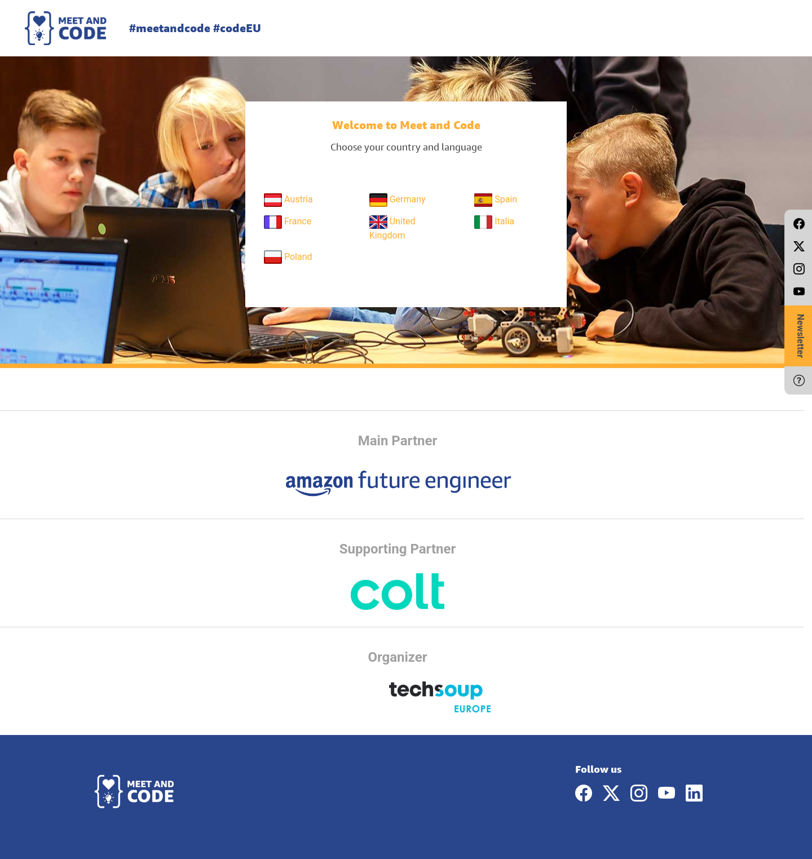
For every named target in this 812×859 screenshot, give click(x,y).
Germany (397, 200)
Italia (494, 222)
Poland (288, 257)
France (287, 222)
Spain (495, 200)
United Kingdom (392, 228)
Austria (288, 200)
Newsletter (800, 336)
